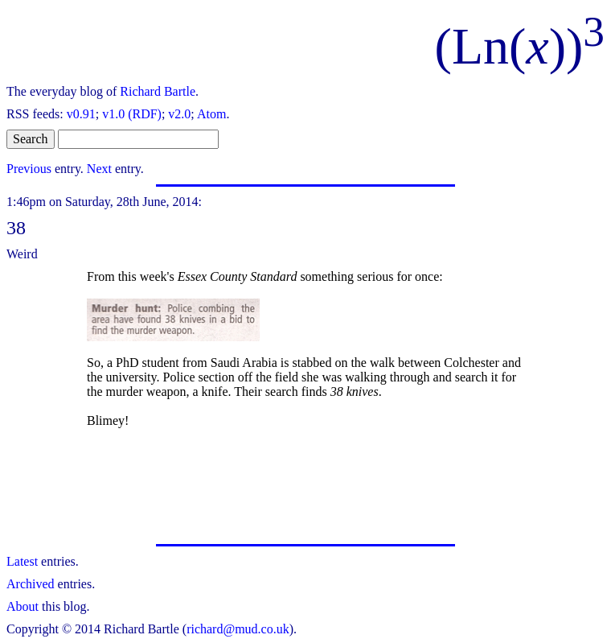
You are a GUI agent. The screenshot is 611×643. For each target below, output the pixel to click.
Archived (30, 584)
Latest (22, 561)
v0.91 (81, 114)
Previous (28, 168)
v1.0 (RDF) (132, 114)
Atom (211, 114)
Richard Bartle (157, 91)
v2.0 (179, 114)
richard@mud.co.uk (238, 629)
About (22, 606)
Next (99, 168)
